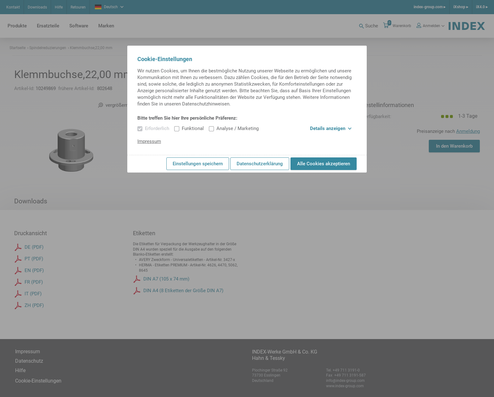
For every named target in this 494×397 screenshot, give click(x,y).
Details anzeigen (331, 128)
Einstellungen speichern (198, 164)
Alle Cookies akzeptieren (323, 164)
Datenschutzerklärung (260, 164)
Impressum (149, 141)
